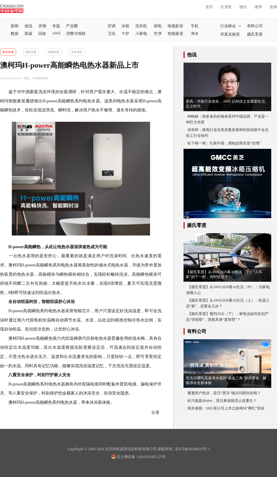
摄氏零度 (255, 34)
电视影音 (175, 26)
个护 (125, 33)
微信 (243, 7)
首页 (209, 7)
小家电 (141, 33)
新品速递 (8, 52)
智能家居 (175, 33)
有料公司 (255, 26)
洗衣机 (141, 26)
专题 (56, 26)
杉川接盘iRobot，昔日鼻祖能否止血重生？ (222, 401)
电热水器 (30, 52)
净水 (195, 33)
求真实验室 (230, 34)
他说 (28, 26)
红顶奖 (226, 7)
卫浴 (111, 33)
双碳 (28, 33)
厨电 (158, 26)
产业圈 (72, 26)
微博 (258, 7)
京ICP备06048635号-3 (192, 449)
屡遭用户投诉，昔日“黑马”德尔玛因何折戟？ (224, 393)
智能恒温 (53, 52)
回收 (42, 33)
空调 (111, 26)
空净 (158, 33)
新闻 (14, 26)
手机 (195, 26)
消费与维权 (76, 33)
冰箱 (125, 26)
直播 (273, 7)
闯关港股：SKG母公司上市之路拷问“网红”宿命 (226, 408)
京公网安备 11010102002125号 (138, 457)
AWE (56, 33)
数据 (14, 33)
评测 (42, 26)
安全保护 (76, 52)
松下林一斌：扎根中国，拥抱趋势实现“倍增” (224, 143)
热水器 (127, 101)
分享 (156, 412)
